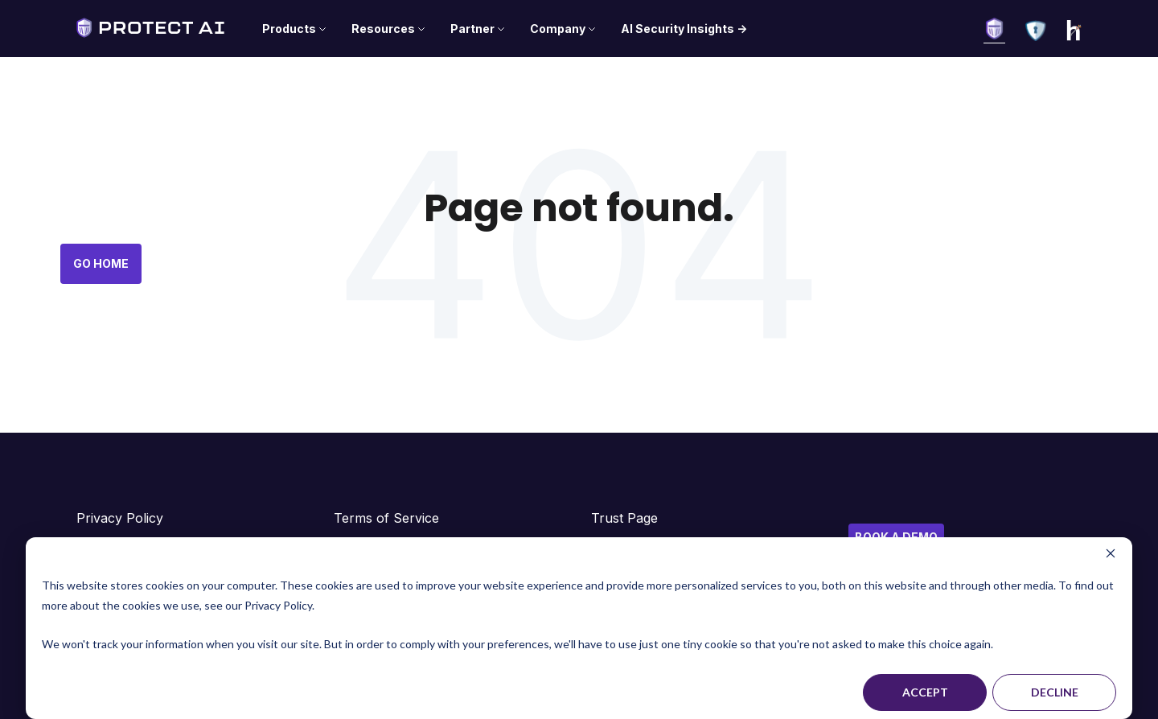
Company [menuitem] (557, 28)
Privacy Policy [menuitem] (119, 518)
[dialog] (579, 628)
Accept (925, 692)
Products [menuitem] (289, 28)
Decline (1054, 692)
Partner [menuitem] (472, 28)
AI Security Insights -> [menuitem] (684, 28)
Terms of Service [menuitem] (386, 518)
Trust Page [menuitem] (624, 518)
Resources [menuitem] (383, 28)
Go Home (101, 263)
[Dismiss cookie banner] (1110, 555)
